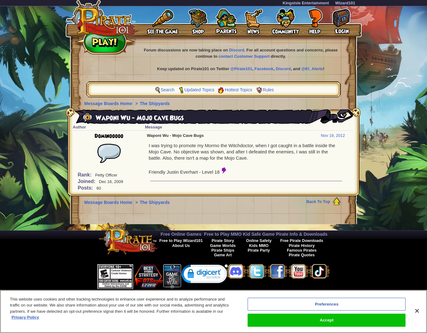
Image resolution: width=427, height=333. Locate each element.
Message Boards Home (109, 103)
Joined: (87, 181)
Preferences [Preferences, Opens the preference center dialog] (327, 307)
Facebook (263, 68)
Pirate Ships (222, 250)
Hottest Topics (238, 89)
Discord (236, 50)
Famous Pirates (301, 250)
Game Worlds (222, 245)
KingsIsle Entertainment (306, 3)
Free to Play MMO (223, 234)
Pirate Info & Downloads (302, 234)
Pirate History (302, 245)
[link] (204, 275)
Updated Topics (199, 89)
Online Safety (259, 240)
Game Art (223, 255)
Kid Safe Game (259, 234)
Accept (327, 323)
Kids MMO (259, 245)
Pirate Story (223, 240)
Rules (268, 89)
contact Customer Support (244, 56)
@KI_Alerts (312, 68)
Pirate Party (259, 250)
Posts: (86, 188)
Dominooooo (109, 136)
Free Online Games (181, 234)
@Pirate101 (241, 68)
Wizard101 (345, 3)
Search (167, 89)
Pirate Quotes (302, 255)
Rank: (85, 174)
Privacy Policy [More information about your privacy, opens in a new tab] (25, 320)
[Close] (417, 314)
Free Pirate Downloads (301, 240)
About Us (181, 245)
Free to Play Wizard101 (181, 240)
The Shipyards (155, 103)
